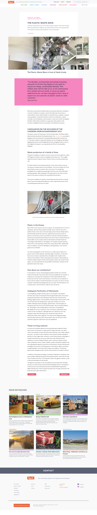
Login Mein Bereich (62, 489)
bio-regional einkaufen (81, 2)
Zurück (29, 205)
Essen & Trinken (34, 7)
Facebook (82, 489)
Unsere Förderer (64, 492)
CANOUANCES (59, 138)
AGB (46, 488)
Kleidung (44, 7)
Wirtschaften (63, 7)
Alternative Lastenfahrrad (71, 419)
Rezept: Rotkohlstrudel (43, 419)
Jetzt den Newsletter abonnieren (22, 510)
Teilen (32, 376)
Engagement (73, 7)
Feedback (65, 376)
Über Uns (56, 1)
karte (62, 1)
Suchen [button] (85, 7)
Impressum (47, 493)
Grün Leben (24, 7)
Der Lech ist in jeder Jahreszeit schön (20, 455)
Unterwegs (53, 7)
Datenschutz (47, 491)
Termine (68, 1)
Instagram (82, 491)
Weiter (67, 205)
